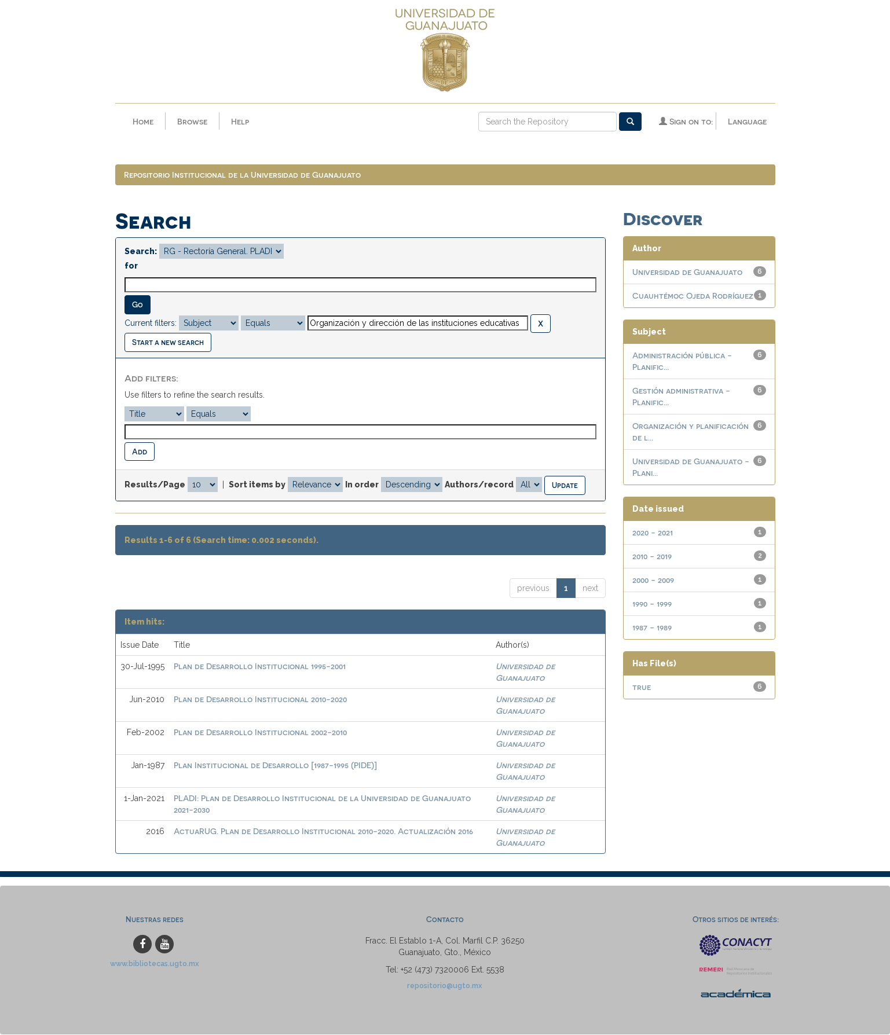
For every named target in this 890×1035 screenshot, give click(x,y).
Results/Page (154, 485)
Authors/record (479, 485)
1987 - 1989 (652, 628)
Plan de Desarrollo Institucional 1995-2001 (260, 666)
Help (240, 121)
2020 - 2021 (652, 533)
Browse (192, 121)
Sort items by (257, 485)
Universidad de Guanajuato (687, 272)
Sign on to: (686, 121)
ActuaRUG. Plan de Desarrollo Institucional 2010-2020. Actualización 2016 (323, 831)
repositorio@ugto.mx (444, 985)
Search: (140, 251)
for (131, 266)
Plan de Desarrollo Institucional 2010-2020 (260, 699)
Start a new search (168, 342)
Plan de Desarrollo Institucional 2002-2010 (260, 732)
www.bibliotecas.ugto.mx (154, 963)
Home (143, 121)
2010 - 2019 (652, 556)
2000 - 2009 (653, 580)
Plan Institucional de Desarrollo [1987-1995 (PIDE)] (275, 765)
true (641, 687)
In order (362, 485)
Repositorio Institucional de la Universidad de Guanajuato (242, 175)
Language (747, 121)
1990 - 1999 (652, 604)
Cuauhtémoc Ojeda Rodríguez (692, 296)
